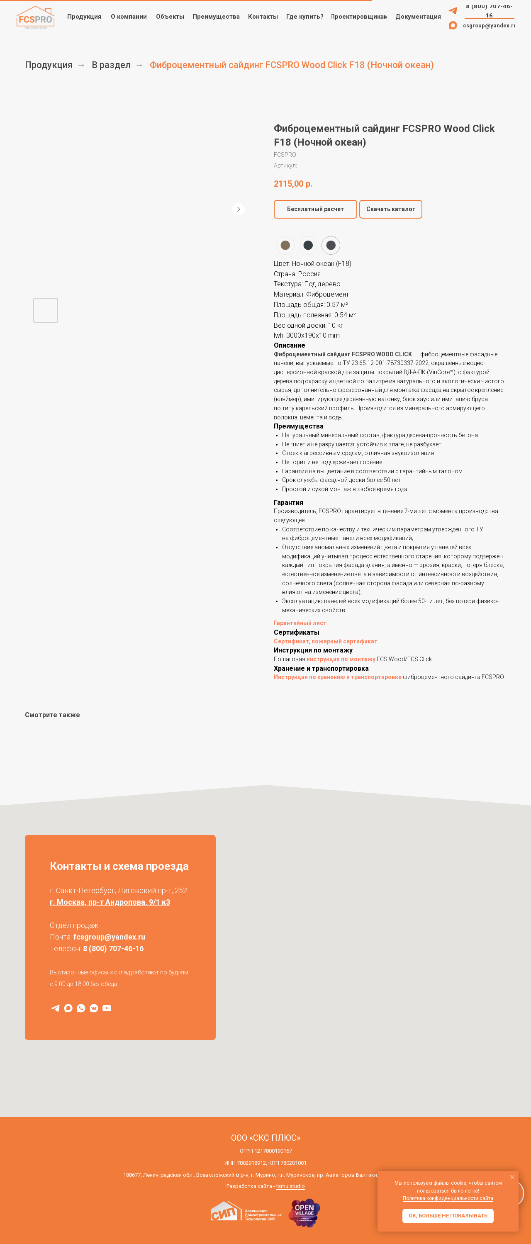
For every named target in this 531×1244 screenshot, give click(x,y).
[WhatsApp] (81, 1008)
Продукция (49, 65)
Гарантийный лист (300, 623)
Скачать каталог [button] (390, 209)
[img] (453, 11)
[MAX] (68, 1008)
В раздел (111, 65)
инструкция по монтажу (341, 659)
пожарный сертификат (345, 641)
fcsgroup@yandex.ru (109, 936)
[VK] (94, 1008)
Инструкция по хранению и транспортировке (338, 677)
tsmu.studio (290, 1186)
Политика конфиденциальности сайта (448, 1198)
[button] (359, 16)
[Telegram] (55, 1008)
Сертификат (291, 641)
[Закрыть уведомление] (512, 1177)
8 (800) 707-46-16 (113, 948)
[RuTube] (107, 1008)
